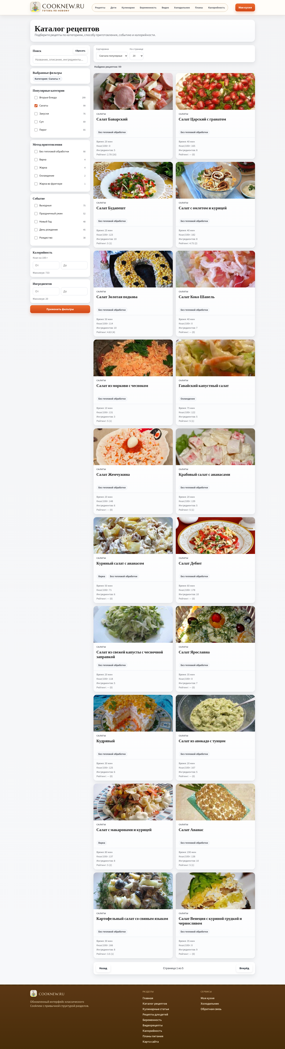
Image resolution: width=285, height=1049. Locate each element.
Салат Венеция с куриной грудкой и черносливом (210, 920)
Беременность (148, 7)
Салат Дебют (190, 563)
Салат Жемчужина (113, 474)
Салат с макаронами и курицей (124, 829)
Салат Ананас (191, 829)
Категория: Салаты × (47, 78)
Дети (113, 7)
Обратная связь (211, 1009)
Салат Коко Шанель (197, 296)
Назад (103, 968)
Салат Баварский (112, 119)
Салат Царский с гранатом (202, 119)
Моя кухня (245, 8)
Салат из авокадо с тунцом (202, 740)
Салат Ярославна (194, 651)
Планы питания (153, 1036)
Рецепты (100, 7)
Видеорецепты (153, 1025)
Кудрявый (105, 740)
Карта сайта (151, 1042)
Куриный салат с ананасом (120, 563)
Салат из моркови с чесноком (122, 385)
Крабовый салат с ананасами (204, 474)
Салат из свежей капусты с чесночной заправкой (129, 654)
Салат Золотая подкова (117, 296)
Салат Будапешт (111, 207)
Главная (148, 998)
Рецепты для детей (155, 1014)
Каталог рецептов (155, 1004)
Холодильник (182, 7)
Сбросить (80, 50)
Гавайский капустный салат (204, 385)
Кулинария (128, 7)
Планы (199, 7)
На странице (136, 53)
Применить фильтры (60, 309)
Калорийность (216, 7)
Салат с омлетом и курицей (203, 207)
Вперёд (244, 968)
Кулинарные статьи (156, 1009)
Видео (165, 7)
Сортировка (112, 53)
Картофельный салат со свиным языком (132, 918)
